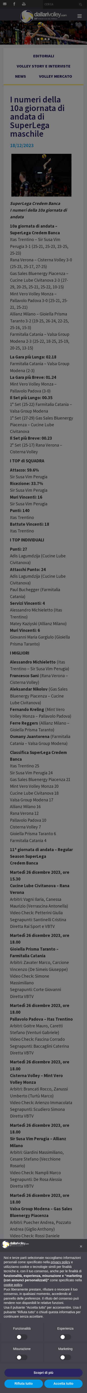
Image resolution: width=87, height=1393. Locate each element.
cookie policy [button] (13, 1285)
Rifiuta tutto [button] (23, 1383)
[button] (81, 1246)
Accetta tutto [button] (63, 1383)
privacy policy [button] (60, 1262)
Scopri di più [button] (43, 1372)
